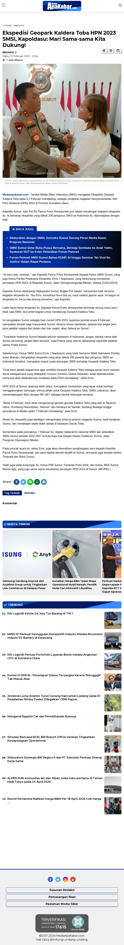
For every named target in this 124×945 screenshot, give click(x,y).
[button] (117, 50)
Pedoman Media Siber (62, 904)
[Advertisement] (28, 842)
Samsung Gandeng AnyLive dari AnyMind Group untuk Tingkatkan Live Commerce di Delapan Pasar (25, 584)
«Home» (7, 25)
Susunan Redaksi (62, 890)
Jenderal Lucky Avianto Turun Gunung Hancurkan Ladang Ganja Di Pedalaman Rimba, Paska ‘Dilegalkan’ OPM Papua (53, 697)
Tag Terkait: (12, 493)
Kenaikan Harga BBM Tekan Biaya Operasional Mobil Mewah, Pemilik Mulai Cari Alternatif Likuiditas (74, 584)
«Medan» (18, 25)
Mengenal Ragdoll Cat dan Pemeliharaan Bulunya (41, 716)
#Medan (29, 493)
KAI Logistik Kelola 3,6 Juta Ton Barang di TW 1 (40, 613)
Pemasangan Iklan (62, 897)
